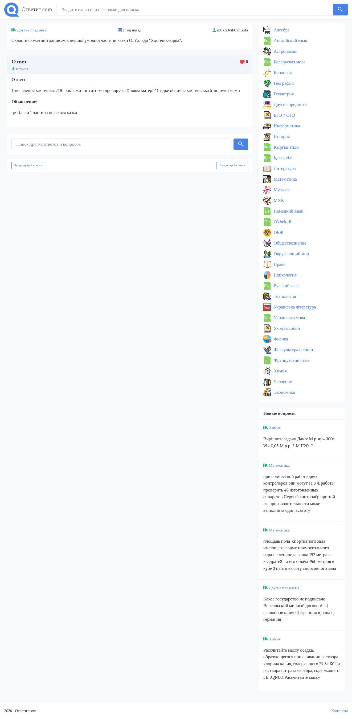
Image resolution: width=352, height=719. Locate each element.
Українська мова (289, 317)
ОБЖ (278, 232)
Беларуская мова (289, 61)
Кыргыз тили (286, 147)
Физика (280, 339)
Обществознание (289, 243)
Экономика (284, 392)
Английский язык (290, 40)
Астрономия (285, 51)
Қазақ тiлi (283, 157)
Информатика (286, 125)
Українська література (294, 307)
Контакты (339, 711)
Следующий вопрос (232, 165)
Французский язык (291, 360)
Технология (284, 296)
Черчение (282, 381)
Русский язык (286, 285)
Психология (285, 275)
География (283, 83)
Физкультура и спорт (293, 349)
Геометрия (283, 93)
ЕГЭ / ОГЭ (284, 115)
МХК (278, 200)
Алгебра (281, 30)
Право (279, 264)
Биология (282, 72)
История (281, 136)
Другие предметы (32, 30)
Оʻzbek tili (283, 221)
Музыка (281, 189)
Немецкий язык (288, 211)
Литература (284, 168)
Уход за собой (286, 328)
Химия (280, 370)
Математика (285, 179)
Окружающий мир (291, 253)
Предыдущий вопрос (28, 165)
